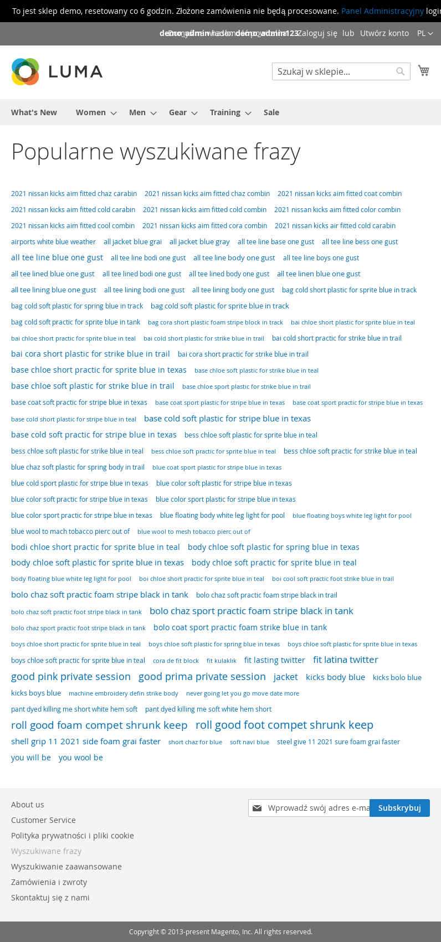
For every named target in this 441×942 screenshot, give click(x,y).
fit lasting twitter (274, 660)
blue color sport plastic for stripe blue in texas (226, 499)
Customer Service (43, 820)
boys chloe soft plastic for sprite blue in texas (352, 644)
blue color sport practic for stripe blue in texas (81, 515)
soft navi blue (249, 742)
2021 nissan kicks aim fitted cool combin (73, 226)
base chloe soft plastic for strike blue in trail (93, 386)
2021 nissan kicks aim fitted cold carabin (73, 209)
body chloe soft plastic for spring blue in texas (274, 547)
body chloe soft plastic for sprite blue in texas (97, 562)
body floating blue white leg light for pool (71, 578)
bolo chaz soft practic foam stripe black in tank (99, 594)
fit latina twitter (345, 659)
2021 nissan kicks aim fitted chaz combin (207, 193)
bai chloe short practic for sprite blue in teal (73, 338)
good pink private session (71, 676)
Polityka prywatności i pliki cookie (72, 835)
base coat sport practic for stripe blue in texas (358, 402)
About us (27, 804)
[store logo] (58, 71)
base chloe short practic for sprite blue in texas (99, 370)
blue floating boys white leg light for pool (352, 515)
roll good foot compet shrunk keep (284, 724)
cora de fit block (176, 660)
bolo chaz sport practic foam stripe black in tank (251, 610)
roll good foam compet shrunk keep (99, 725)
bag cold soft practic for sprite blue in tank (75, 322)
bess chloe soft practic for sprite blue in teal (213, 451)
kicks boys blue (36, 693)
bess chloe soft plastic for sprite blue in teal (250, 435)
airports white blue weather (53, 242)
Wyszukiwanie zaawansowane (66, 866)
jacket (286, 677)
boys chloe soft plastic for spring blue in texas (214, 644)
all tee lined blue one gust (53, 274)
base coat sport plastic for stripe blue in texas (220, 402)
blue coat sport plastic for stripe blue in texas (216, 467)
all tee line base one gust (276, 242)
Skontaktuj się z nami (50, 897)
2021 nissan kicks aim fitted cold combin (204, 209)
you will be (31, 757)
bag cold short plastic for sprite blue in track (349, 290)
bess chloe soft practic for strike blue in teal (350, 451)
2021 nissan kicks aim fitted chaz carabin (74, 193)
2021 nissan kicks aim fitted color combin (337, 209)
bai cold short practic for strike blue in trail (337, 338)
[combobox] (341, 71)
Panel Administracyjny (382, 11)
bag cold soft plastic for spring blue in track (77, 306)
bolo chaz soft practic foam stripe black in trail (266, 595)
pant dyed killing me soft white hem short (208, 709)
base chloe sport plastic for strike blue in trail (246, 386)
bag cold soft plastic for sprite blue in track (220, 306)
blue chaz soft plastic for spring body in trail (78, 467)
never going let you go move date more (242, 693)
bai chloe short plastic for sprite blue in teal (353, 322)
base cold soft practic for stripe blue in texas (94, 435)
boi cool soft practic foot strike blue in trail (333, 578)
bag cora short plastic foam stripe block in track (215, 322)
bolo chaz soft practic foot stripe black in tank (76, 612)
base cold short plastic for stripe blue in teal (73, 419)
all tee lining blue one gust (53, 290)
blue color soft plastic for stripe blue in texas (224, 483)
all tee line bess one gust (360, 242)
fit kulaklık (222, 660)
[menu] (220, 112)
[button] (425, 34)
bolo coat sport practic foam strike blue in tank (240, 627)
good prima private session (202, 676)
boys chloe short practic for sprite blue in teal (76, 644)
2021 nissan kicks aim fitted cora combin (204, 226)
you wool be (81, 758)
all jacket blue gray (200, 241)
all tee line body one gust (234, 257)
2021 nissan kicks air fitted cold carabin (335, 226)
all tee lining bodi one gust (144, 290)
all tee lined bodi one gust (141, 274)
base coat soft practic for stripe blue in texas (79, 402)
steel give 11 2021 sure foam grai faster (338, 742)
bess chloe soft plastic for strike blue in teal (77, 451)
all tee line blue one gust (57, 257)
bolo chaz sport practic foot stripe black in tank (78, 628)
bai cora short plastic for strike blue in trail (90, 353)
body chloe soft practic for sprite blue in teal (274, 562)
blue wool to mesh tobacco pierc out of (193, 531)
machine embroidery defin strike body (123, 693)
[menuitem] (34, 112)
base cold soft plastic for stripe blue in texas (227, 418)
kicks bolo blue (397, 677)
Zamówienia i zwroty (49, 882)
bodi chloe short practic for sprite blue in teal (95, 547)
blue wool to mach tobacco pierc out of (70, 531)
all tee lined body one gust (229, 274)
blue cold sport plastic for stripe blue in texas (79, 483)
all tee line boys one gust (321, 258)
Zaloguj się (317, 33)
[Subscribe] (400, 808)
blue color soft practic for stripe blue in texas (79, 499)
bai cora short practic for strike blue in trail (243, 354)
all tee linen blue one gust (319, 274)
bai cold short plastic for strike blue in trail (203, 338)
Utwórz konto (384, 33)
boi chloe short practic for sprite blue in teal (201, 578)
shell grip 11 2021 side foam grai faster (86, 741)
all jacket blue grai (133, 241)
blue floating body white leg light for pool (222, 515)
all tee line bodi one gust (148, 257)
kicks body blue (335, 677)
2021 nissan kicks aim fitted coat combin (340, 193)
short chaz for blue (195, 742)
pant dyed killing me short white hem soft (74, 709)
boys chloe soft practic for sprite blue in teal (78, 660)
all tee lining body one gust (233, 290)
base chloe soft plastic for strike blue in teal (256, 370)
